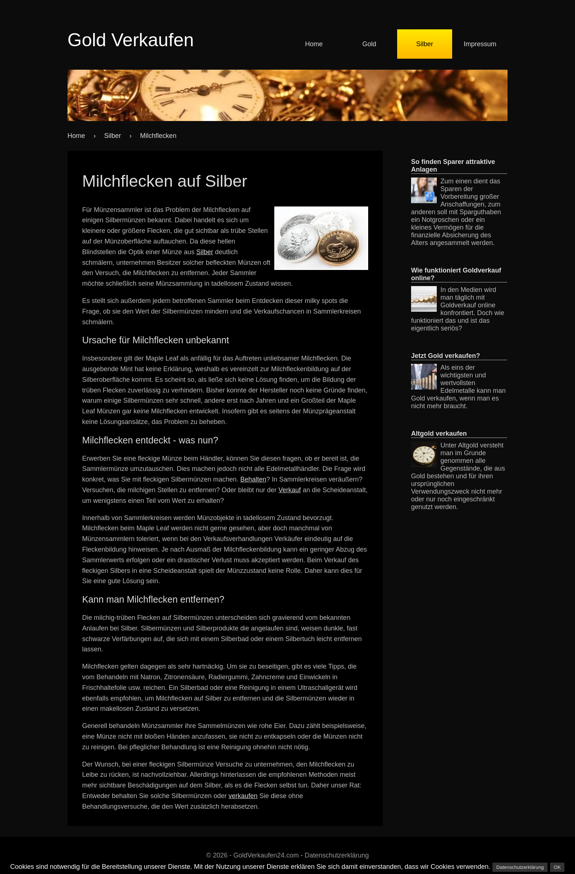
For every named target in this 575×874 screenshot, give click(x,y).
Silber (424, 44)
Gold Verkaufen (130, 40)
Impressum (480, 44)
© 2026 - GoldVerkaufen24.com (252, 855)
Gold (369, 44)
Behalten (253, 479)
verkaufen (242, 796)
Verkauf (289, 490)
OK (557, 867)
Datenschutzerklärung (337, 855)
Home (314, 44)
